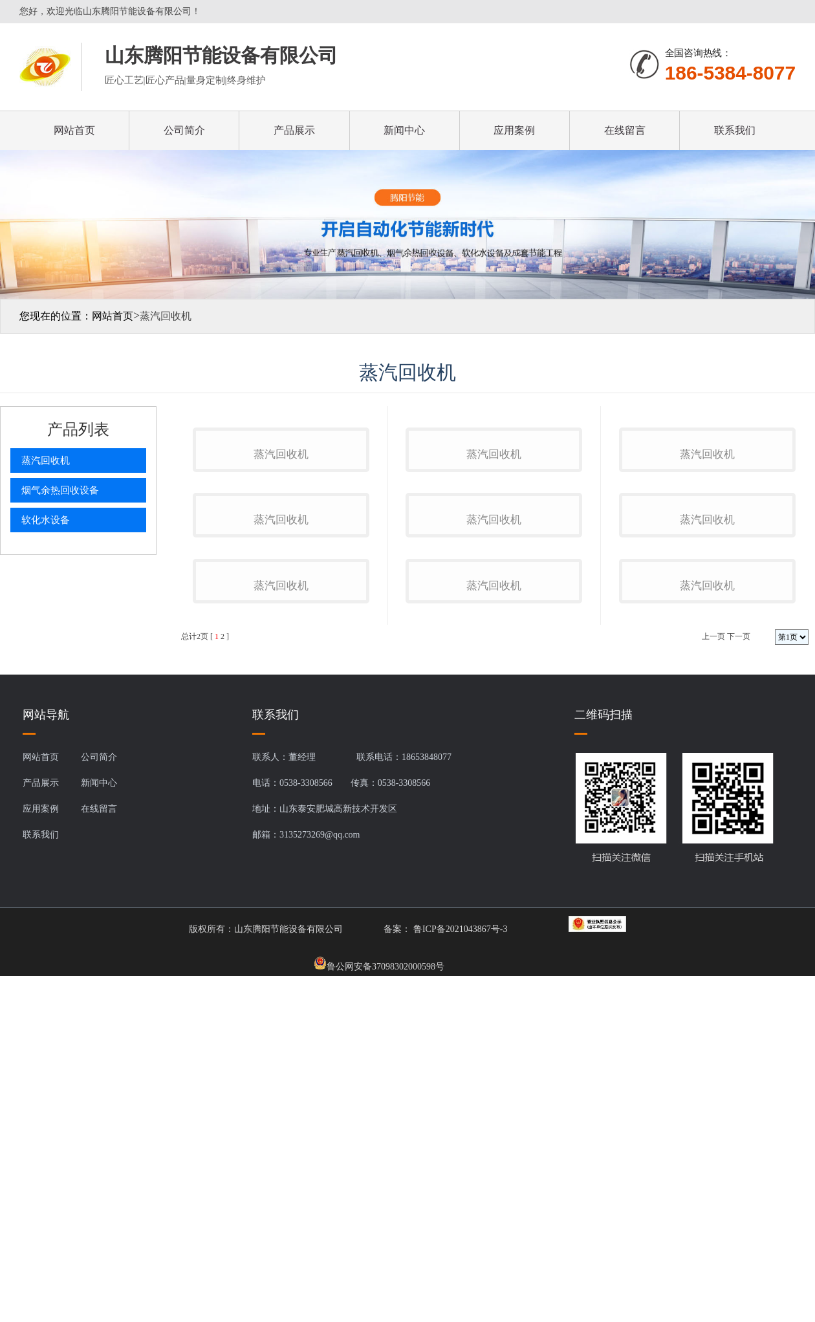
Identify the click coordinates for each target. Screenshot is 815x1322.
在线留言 (625, 130)
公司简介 (184, 130)
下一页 (738, 997)
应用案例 (514, 130)
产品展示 (294, 130)
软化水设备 (45, 520)
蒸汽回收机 (45, 460)
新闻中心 (404, 130)
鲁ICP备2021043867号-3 (459, 1290)
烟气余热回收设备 (60, 490)
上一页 (713, 997)
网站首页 (74, 130)
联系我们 (734, 130)
